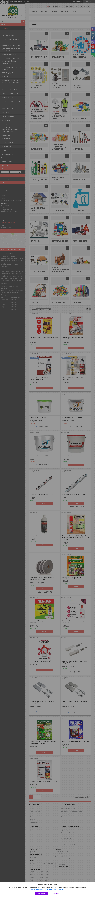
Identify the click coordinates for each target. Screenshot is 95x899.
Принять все (42, 893)
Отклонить (56, 893)
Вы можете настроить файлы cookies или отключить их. (47, 889)
